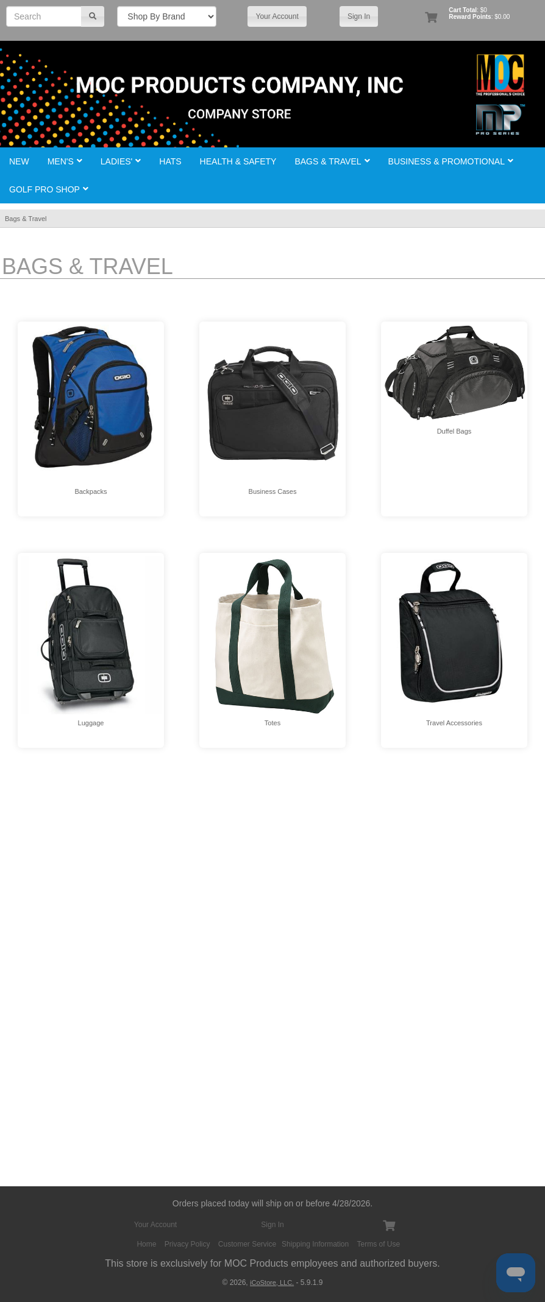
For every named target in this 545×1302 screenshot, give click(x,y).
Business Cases (273, 491)
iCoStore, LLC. (272, 1282)
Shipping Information (315, 1244)
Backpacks (90, 491)
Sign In (358, 16)
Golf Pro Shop (48, 189)
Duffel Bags (454, 431)
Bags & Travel (331, 161)
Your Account (276, 16)
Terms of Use (379, 1244)
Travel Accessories (454, 723)
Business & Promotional (450, 161)
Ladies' (121, 161)
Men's (65, 161)
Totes (272, 723)
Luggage (91, 723)
